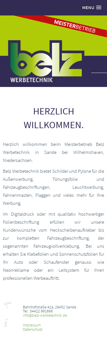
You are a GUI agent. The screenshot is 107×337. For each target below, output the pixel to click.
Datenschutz (33, 329)
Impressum (32, 325)
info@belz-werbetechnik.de (45, 315)
